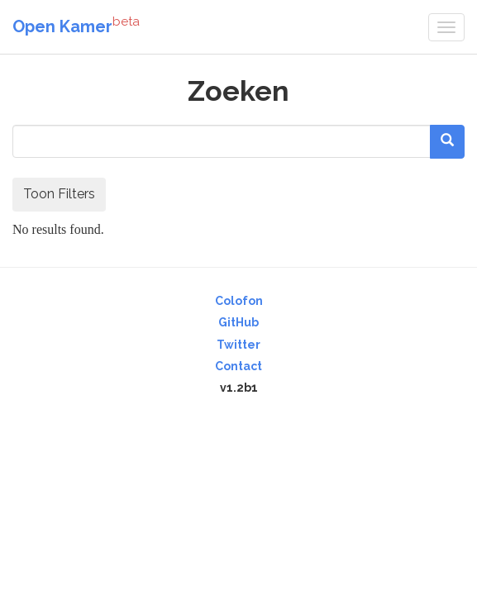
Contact (238, 366)
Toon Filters (59, 194)
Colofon (239, 300)
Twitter (238, 344)
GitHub (238, 322)
